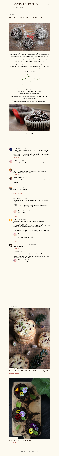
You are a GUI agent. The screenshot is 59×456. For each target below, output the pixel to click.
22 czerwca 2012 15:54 (20, 187)
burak (19, 140)
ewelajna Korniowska (18, 177)
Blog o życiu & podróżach (19, 192)
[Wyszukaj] (49, 4)
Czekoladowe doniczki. (20, 440)
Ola (14, 187)
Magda (15, 148)
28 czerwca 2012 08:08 (31, 244)
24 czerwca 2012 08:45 (21, 219)
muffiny (22, 140)
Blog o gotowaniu (17, 193)
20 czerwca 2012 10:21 (28, 177)
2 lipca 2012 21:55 (25, 259)
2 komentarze (17, 442)
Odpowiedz (16, 157)
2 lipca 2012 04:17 (23, 251)
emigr (14, 219)
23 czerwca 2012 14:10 (26, 198)
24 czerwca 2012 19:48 (26, 210)
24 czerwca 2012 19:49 (26, 233)
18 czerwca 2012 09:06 (22, 148)
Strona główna (18, 7)
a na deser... (15, 140)
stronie (33, 59)
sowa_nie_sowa (17, 198)
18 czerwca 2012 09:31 (22, 160)
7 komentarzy (17, 373)
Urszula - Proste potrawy (19, 244)
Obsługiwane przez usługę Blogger (29, 451)
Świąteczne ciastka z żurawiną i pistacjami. (29, 371)
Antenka (15, 169)
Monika (15, 160)
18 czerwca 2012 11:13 (22, 169)
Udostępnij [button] (11, 139)
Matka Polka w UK (25, 4)
